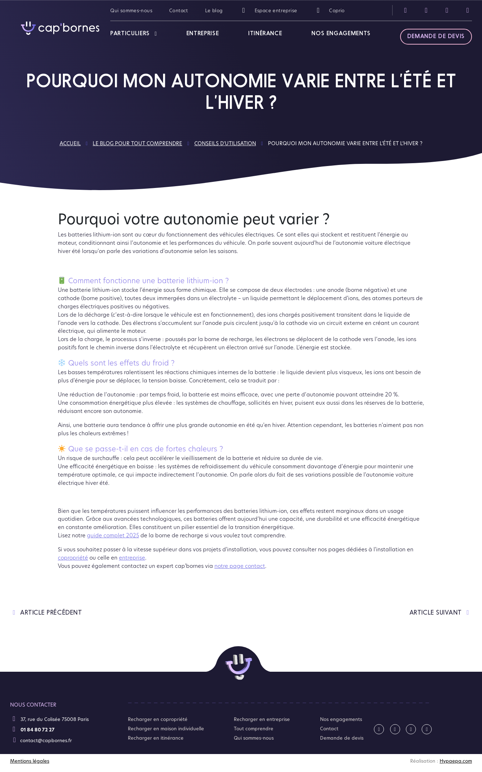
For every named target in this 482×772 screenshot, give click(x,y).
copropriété (73, 557)
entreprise (132, 557)
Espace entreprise (268, 10)
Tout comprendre (253, 728)
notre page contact (239, 565)
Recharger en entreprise (262, 719)
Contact (178, 10)
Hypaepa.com (456, 761)
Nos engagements (341, 34)
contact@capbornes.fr (41, 740)
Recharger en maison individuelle (166, 728)
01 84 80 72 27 (33, 729)
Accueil (70, 143)
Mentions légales (29, 761)
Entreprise (202, 34)
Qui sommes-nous (131, 10)
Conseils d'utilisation (225, 143)
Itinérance (265, 34)
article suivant (440, 612)
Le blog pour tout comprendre (137, 143)
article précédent (46, 612)
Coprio (329, 10)
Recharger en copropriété (157, 719)
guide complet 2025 (113, 535)
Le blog (214, 10)
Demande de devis (436, 37)
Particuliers (130, 34)
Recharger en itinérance (156, 738)
